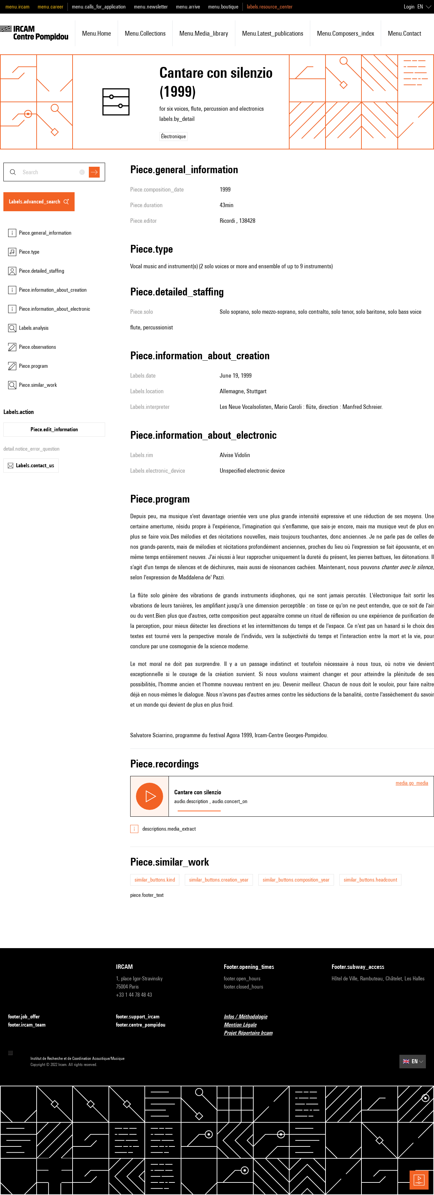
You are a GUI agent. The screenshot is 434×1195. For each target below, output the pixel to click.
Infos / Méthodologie (249, 1016)
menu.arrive (188, 6)
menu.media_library (203, 33)
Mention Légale (244, 1025)
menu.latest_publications (272, 33)
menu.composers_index (345, 33)
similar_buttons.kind (155, 879)
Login (409, 6)
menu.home (96, 33)
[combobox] (54, 172)
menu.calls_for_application (99, 6)
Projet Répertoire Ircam (252, 1033)
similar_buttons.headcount (370, 879)
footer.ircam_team (31, 1025)
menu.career (50, 6)
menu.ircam (17, 6)
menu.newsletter (151, 6)
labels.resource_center (270, 6)
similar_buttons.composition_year (296, 879)
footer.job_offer (28, 1016)
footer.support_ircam (141, 1016)
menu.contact (404, 33)
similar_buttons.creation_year (219, 879)
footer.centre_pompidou (145, 1025)
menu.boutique (223, 6)
